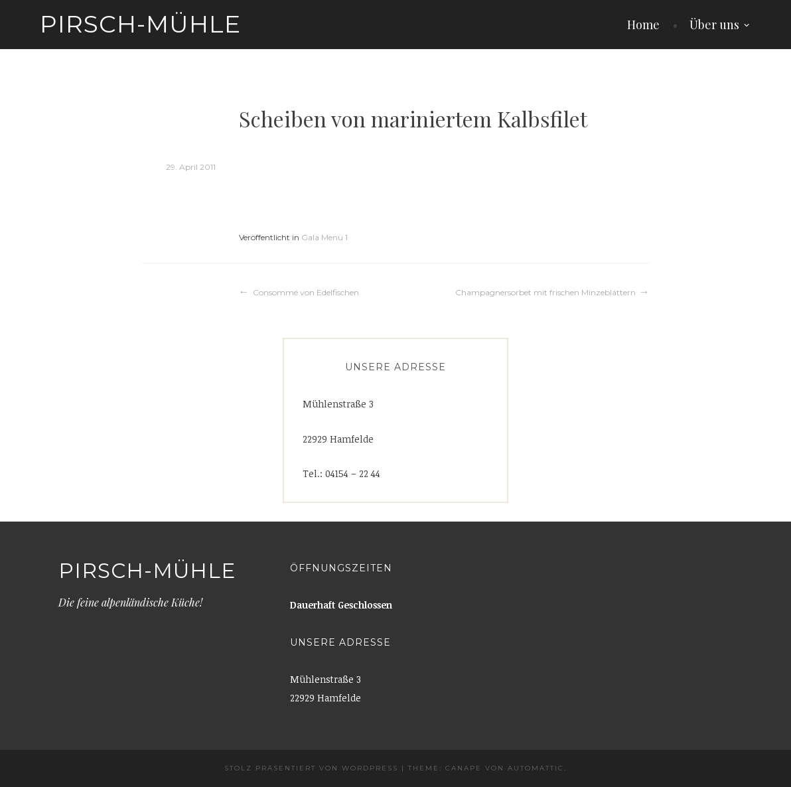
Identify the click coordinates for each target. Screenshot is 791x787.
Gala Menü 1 (324, 237)
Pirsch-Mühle (140, 23)
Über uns (714, 25)
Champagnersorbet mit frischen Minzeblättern (545, 292)
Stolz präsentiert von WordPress (311, 768)
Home (643, 25)
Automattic (536, 768)
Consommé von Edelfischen (306, 292)
